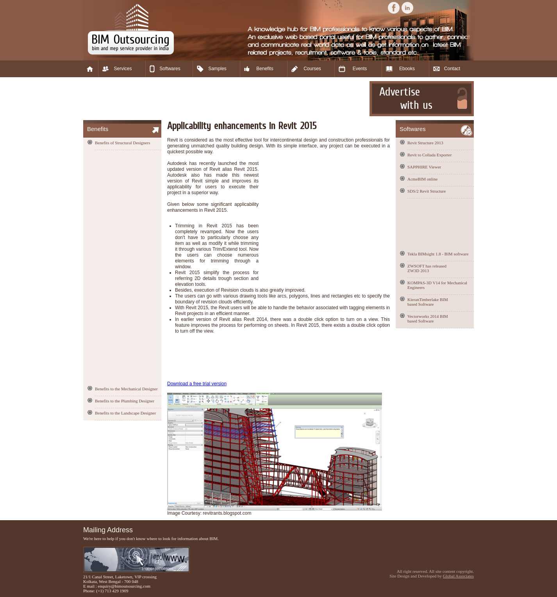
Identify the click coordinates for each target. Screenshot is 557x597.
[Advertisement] (225, 98)
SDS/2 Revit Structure (426, 191)
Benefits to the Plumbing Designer (124, 401)
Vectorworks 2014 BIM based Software (427, 318)
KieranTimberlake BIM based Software (427, 301)
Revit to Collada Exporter (429, 154)
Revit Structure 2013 (425, 142)
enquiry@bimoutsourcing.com (124, 586)
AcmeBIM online (422, 179)
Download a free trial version (197, 383)
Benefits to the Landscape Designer (125, 413)
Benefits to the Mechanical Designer (126, 388)
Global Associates (458, 576)
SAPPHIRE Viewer (424, 167)
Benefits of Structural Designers (122, 142)
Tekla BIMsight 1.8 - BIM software (437, 254)
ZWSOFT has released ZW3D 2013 (426, 268)
